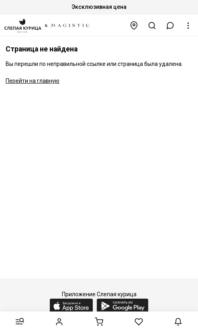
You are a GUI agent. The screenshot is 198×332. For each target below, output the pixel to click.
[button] (170, 25)
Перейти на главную (32, 81)
